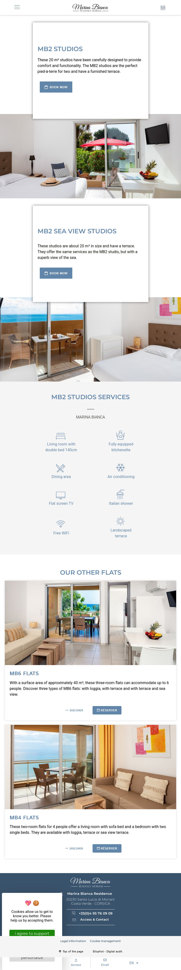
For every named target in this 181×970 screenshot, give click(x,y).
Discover (76, 711)
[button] (17, 7)
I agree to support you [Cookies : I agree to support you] (32, 935)
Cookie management (105, 941)
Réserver (109, 710)
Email (105, 965)
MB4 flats (24, 818)
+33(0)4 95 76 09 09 (96, 913)
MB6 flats (24, 674)
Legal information (73, 941)
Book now (58, 87)
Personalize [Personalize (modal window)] (32, 957)
